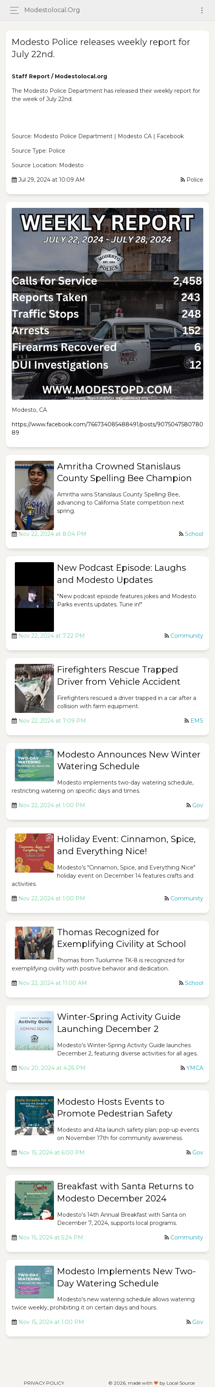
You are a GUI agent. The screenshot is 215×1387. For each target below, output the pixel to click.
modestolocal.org (52, 10)
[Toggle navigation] (202, 10)
